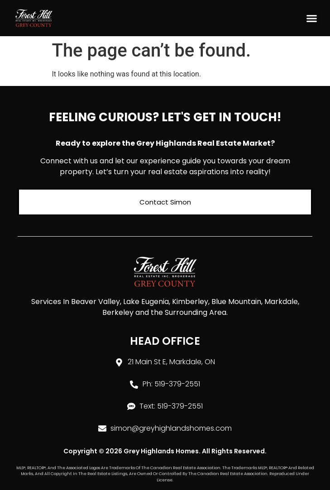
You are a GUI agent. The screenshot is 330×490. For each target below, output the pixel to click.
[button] (311, 18)
